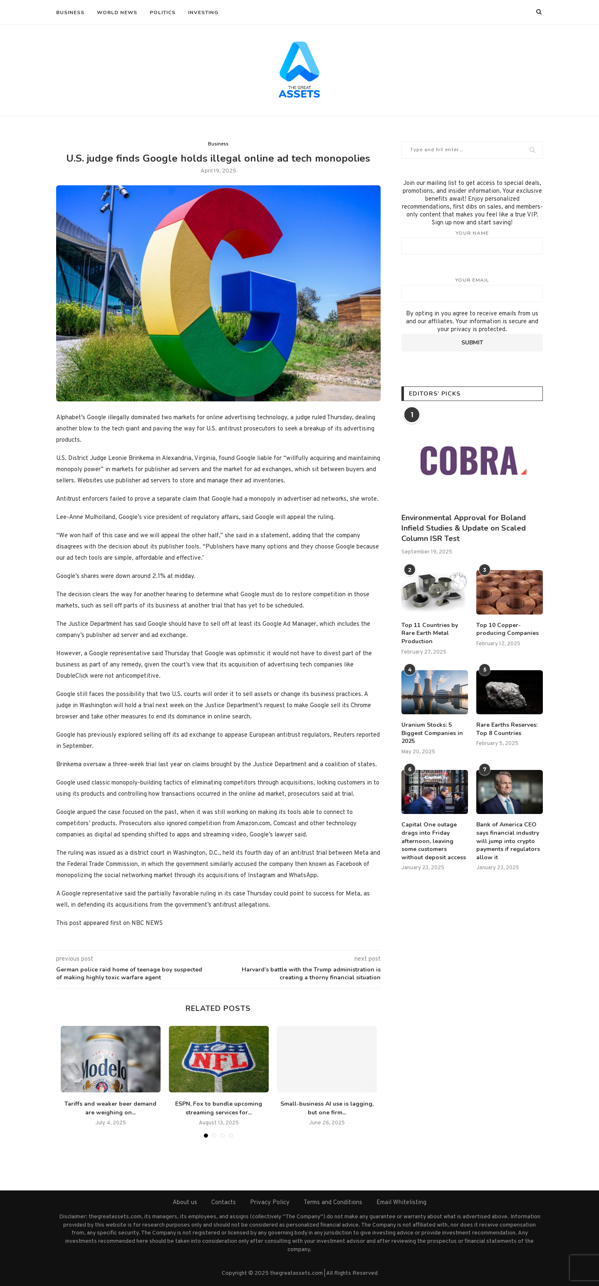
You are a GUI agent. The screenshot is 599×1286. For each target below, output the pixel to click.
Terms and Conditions (333, 1203)
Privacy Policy (270, 1203)
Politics (163, 12)
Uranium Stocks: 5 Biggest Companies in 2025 (432, 733)
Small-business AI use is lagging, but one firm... (327, 1108)
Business (70, 12)
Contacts (223, 1203)
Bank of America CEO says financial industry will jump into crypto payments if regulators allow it (508, 841)
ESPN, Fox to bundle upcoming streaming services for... (218, 1108)
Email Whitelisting (401, 1203)
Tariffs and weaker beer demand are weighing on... (110, 1108)
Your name (472, 242)
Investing (203, 12)
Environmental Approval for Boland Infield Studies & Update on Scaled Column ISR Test (463, 528)
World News (117, 12)
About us (185, 1203)
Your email (472, 289)
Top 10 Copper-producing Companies (507, 629)
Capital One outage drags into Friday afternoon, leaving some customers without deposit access (433, 841)
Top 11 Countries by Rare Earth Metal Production (429, 633)
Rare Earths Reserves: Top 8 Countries (506, 729)
